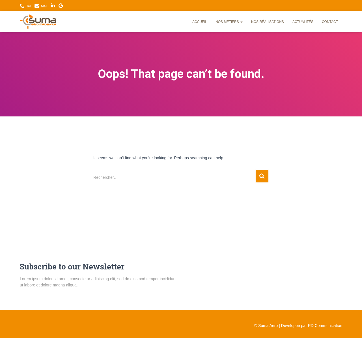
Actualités (302, 22)
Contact (330, 22)
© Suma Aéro (266, 325)
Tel (28, 6)
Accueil (199, 22)
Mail (44, 6)
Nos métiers (229, 22)
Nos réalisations (267, 22)
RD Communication (325, 325)
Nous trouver (61, 6)
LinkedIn (53, 6)
